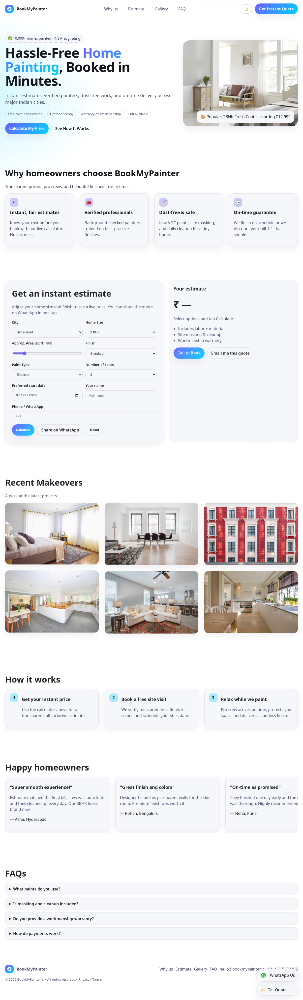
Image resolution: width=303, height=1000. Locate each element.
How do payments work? (37, 944)
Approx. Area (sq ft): (32, 347)
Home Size (94, 326)
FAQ (182, 9)
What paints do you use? (36, 900)
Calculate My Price (27, 128)
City (15, 326)
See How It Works (72, 128)
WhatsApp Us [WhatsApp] (277, 975)
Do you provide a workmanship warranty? (53, 930)
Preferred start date (28, 389)
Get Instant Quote (276, 9)
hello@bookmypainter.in (242, 979)
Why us (111, 9)
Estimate (136, 9)
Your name (95, 389)
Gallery (161, 9)
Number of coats (100, 369)
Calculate (23, 435)
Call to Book (189, 357)
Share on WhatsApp (60, 434)
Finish (90, 347)
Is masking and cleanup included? (45, 915)
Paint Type (21, 369)
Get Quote (273, 990)
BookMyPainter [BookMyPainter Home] (26, 9)
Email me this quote (230, 357)
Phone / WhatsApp (27, 411)
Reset (94, 435)
